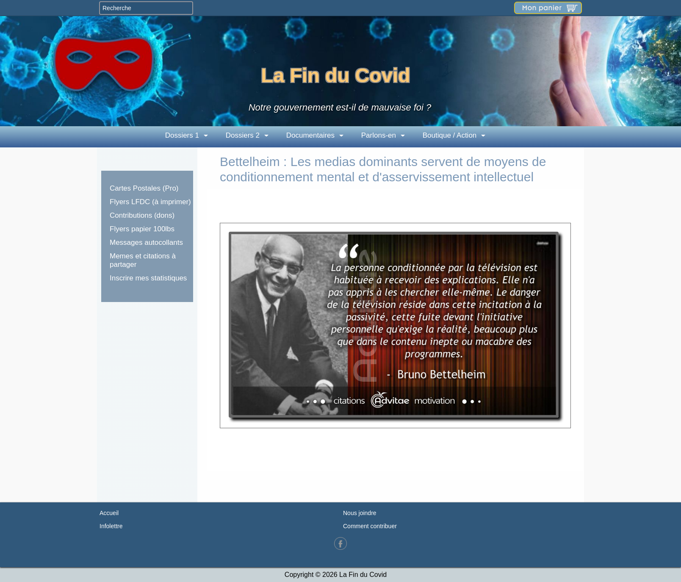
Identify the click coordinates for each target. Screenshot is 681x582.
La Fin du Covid (335, 75)
